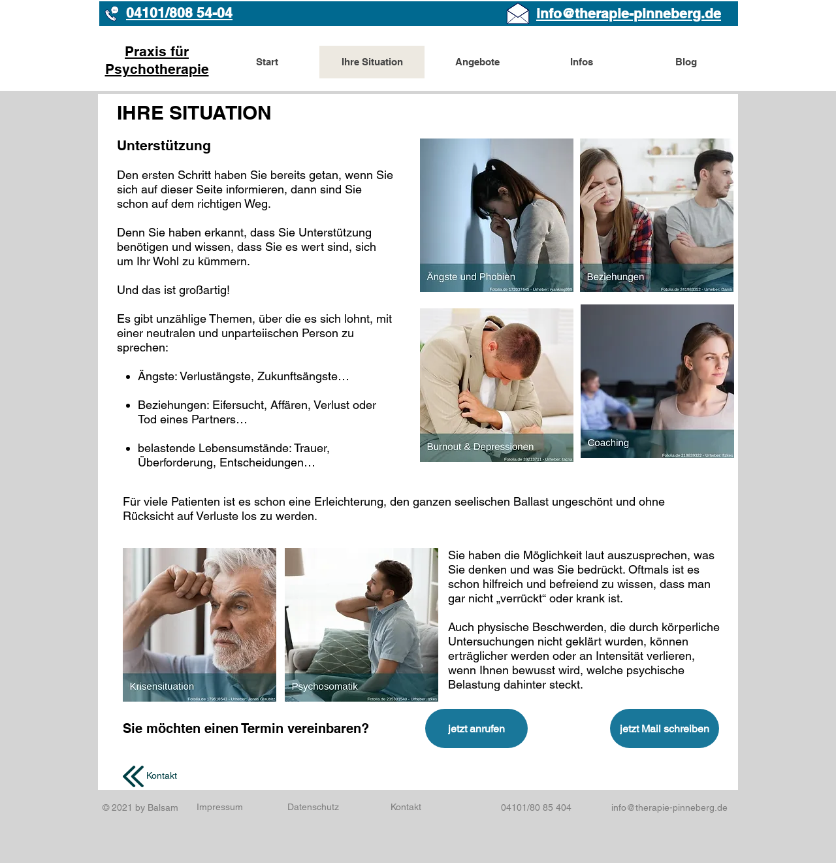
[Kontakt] (161, 776)
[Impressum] (219, 807)
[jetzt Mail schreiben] (664, 728)
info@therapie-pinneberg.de (669, 807)
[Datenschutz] (312, 807)
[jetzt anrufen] (476, 728)
